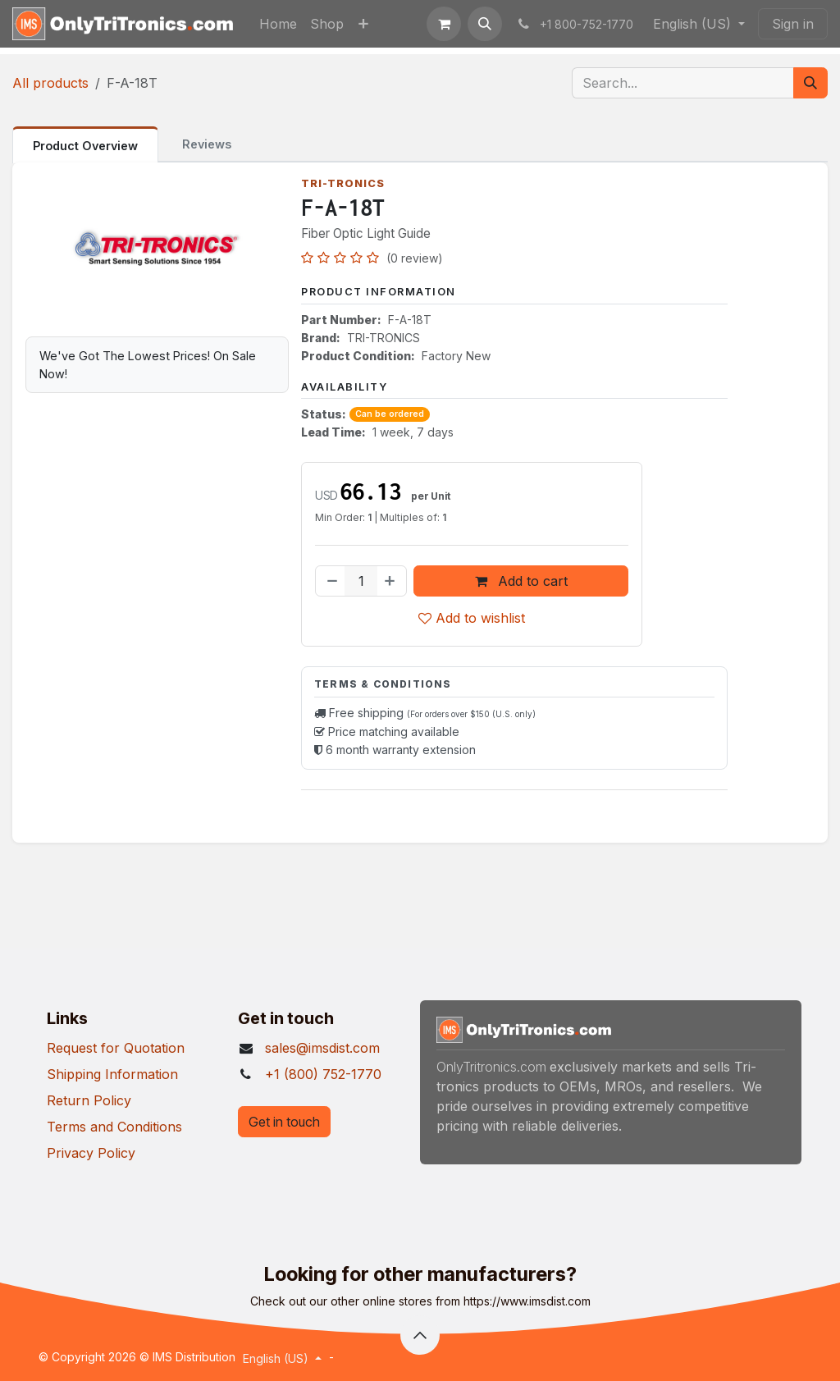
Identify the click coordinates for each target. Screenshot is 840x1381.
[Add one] (391, 581)
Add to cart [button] (520, 581)
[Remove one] (330, 581)
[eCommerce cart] (444, 24)
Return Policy (89, 1100)
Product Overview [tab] (85, 146)
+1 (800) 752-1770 (323, 1074)
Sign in (793, 24)
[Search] (810, 82)
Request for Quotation (116, 1048)
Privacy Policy (91, 1153)
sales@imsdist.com (322, 1048)
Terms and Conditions (114, 1126)
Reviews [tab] (206, 144)
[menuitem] (278, 23)
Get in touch (284, 1121)
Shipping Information (112, 1074)
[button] (485, 24)
